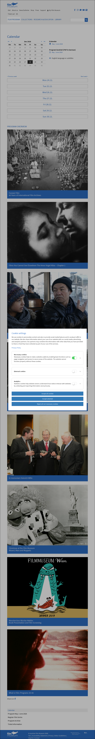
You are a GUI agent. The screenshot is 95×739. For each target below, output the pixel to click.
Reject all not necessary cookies (47, 404)
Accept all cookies (47, 394)
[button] (79, 358)
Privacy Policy (16, 348)
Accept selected (47, 399)
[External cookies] (74, 371)
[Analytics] (74, 383)
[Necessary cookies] (74, 358)
